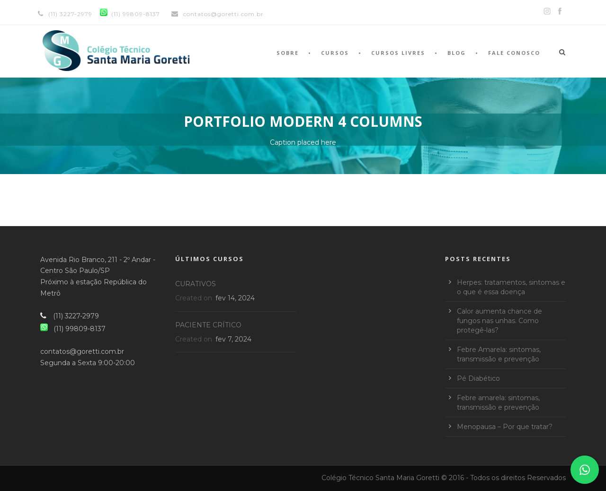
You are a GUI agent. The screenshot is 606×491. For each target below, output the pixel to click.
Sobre (287, 52)
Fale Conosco (514, 52)
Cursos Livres (398, 52)
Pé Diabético (478, 378)
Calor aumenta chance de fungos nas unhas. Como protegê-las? (499, 320)
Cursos (335, 52)
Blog (456, 52)
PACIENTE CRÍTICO (208, 325)
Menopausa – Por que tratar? (505, 426)
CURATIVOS (195, 284)
